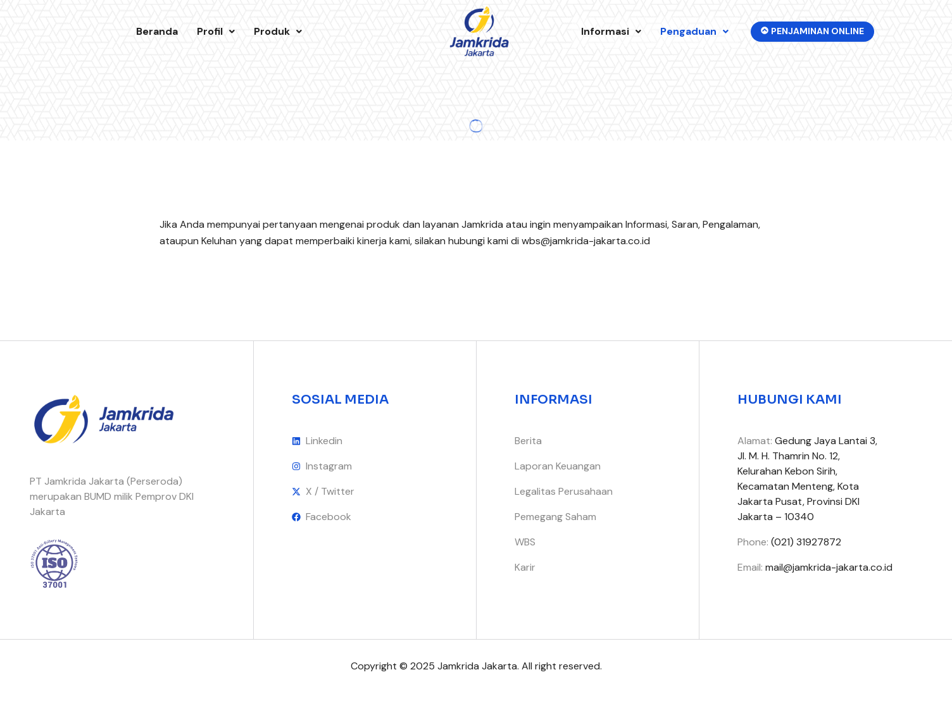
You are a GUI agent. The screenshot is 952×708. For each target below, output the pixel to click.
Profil (216, 31)
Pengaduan (694, 31)
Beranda (157, 31)
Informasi (611, 31)
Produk (278, 31)
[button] (215, 31)
